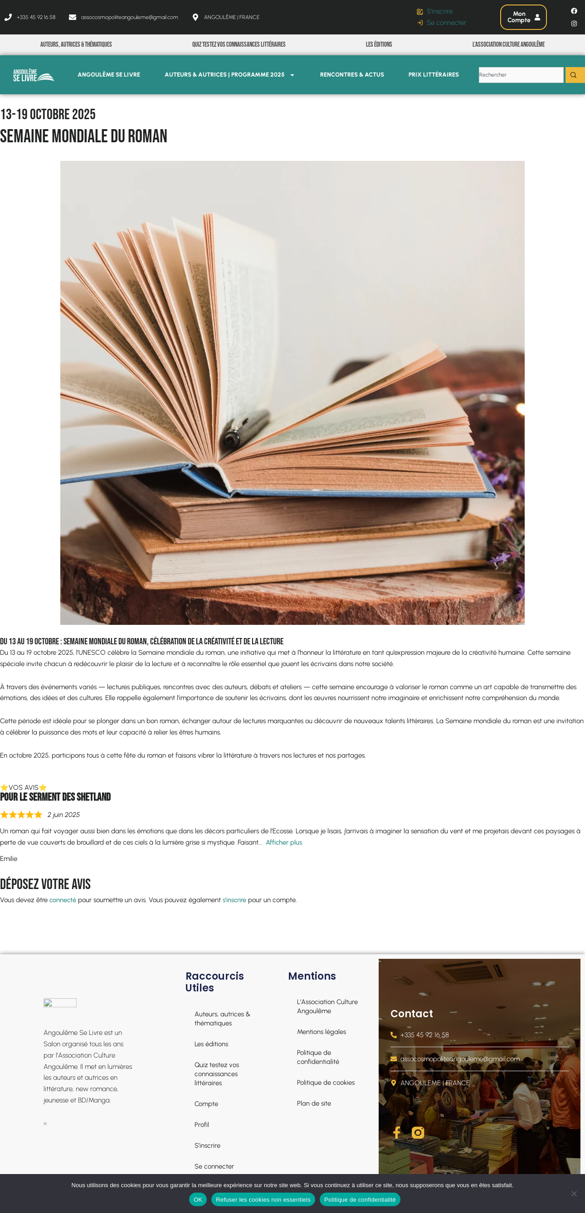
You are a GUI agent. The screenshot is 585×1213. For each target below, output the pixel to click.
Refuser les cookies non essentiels (263, 1199)
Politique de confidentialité (360, 1199)
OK (198, 1199)
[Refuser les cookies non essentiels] (573, 1193)
